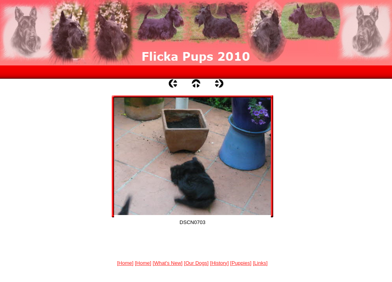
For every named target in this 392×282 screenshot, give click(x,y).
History (219, 263)
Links (260, 263)
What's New (167, 263)
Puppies (241, 263)
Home (125, 263)
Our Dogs (196, 263)
